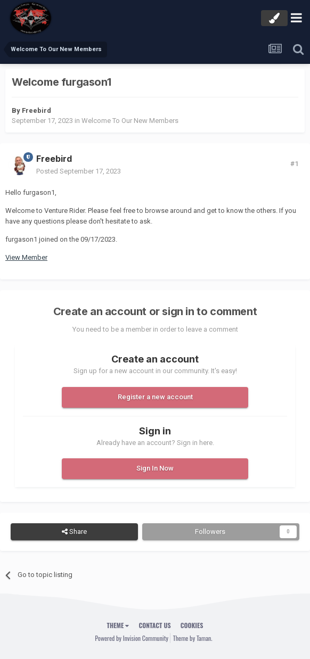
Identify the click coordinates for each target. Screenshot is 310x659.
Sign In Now (155, 468)
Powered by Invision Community (131, 637)
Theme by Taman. (193, 637)
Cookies (192, 625)
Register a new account (155, 397)
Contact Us (154, 625)
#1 (294, 164)
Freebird (36, 110)
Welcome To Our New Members (129, 121)
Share (74, 532)
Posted (78, 171)
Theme (118, 625)
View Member (26, 257)
